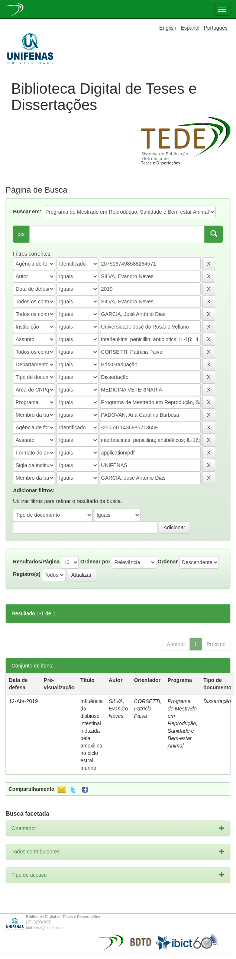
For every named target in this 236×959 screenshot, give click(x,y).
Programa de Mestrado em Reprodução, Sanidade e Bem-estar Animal (182, 723)
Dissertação (217, 701)
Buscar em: (27, 211)
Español (190, 28)
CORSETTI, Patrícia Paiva (148, 708)
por (21, 234)
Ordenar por (95, 562)
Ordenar (168, 562)
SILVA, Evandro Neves (118, 708)
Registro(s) (27, 574)
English (168, 28)
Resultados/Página (36, 562)
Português (215, 28)
